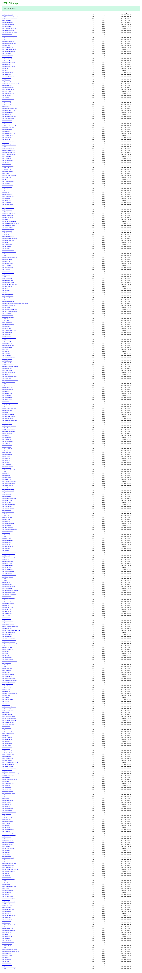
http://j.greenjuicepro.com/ (8, 208)
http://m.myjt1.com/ (6, 156)
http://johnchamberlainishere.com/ (10, 380)
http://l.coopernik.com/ (7, 743)
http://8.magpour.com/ (7, 359)
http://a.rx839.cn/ (6, 131)
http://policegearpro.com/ (7, 294)
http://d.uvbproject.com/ (7, 896)
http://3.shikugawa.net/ (7, 385)
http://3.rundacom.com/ (7, 418)
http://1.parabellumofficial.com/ (9, 592)
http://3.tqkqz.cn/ (6, 884)
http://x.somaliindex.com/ (7, 165)
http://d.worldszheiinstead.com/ (9, 144)
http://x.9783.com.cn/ (7, 747)
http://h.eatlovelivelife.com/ (8, 942)
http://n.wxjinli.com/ (6, 64)
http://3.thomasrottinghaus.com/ (9, 376)
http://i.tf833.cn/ (5, 179)
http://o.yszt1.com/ (6, 427)
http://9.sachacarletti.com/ (8, 909)
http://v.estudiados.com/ (7, 607)
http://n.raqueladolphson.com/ (9, 425)
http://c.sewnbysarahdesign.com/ (9, 311)
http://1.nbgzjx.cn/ (6, 274)
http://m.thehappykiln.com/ (8, 733)
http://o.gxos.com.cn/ (7, 230)
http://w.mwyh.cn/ (6, 269)
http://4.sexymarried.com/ (8, 37)
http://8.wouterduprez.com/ (8, 99)
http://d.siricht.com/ (6, 599)
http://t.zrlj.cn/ (5, 292)
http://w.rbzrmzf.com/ (7, 278)
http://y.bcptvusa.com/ (7, 613)
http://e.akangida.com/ (7, 944)
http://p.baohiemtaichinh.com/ (9, 638)
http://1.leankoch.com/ (7, 965)
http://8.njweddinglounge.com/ (9, 43)
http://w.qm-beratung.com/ (8, 783)
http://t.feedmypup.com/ (7, 123)
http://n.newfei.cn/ (6, 412)
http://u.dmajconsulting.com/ (8, 110)
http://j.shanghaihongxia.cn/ (8, 431)
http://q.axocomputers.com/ (8, 724)
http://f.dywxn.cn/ (6, 548)
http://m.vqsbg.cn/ (6, 823)
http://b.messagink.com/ (7, 791)
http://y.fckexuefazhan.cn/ (8, 118)
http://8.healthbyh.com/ (7, 540)
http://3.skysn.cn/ (6, 815)
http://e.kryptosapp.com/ (7, 112)
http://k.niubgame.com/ (7, 531)
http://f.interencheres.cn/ (7, 840)
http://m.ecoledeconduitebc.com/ (9, 680)
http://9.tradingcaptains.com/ (8, 76)
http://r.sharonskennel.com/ (8, 557)
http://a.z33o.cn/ (5, 888)
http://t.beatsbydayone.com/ (8, 682)
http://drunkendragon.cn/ (7, 699)
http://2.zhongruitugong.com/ (8, 716)
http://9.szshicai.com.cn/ (7, 395)
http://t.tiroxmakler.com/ (7, 808)
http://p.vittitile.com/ (6, 728)
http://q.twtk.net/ (5, 143)
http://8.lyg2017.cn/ (6, 502)
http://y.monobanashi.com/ (8, 181)
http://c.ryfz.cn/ (5, 735)
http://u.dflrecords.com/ (7, 263)
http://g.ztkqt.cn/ (5, 697)
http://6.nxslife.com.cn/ (7, 838)
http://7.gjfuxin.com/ (6, 814)
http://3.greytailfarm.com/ (7, 295)
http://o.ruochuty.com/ (7, 810)
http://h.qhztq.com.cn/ (7, 739)
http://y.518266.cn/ (6, 854)
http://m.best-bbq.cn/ (6, 670)
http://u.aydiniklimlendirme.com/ (9, 949)
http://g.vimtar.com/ (6, 253)
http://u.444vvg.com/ (6, 934)
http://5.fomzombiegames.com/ (9, 498)
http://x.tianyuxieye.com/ (7, 666)
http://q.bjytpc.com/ (6, 276)
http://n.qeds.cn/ (5, 894)
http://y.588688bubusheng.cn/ (9, 49)
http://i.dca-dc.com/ (6, 26)
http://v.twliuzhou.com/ (7, 588)
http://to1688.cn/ (5, 173)
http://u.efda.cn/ (5, 406)
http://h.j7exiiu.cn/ (6, 318)
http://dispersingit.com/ (7, 458)
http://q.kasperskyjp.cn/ (7, 227)
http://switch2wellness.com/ (8, 62)
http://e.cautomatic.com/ (7, 710)
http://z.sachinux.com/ (7, 410)
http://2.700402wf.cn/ (7, 313)
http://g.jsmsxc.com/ (6, 328)
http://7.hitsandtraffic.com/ (8, 273)
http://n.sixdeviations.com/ (8, 93)
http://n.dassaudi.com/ (7, 259)
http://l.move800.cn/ (6, 374)
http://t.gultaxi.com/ (6, 959)
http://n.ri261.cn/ (5, 651)
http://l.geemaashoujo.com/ (8, 764)
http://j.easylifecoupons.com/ (8, 645)
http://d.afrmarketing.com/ (8, 141)
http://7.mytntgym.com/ (7, 573)
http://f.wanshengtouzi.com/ (8, 66)
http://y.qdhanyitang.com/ (8, 489)
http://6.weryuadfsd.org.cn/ (8, 833)
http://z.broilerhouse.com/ (8, 30)
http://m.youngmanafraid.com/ (9, 154)
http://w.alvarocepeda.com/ (8, 299)
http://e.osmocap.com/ (7, 919)
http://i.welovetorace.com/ (8, 722)
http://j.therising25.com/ (7, 576)
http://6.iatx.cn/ (5, 550)
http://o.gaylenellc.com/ (7, 389)
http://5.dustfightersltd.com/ (8, 598)
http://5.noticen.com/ (6, 596)
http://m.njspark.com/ (7, 232)
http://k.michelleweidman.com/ (9, 408)
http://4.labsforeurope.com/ (8, 603)
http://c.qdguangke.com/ (7, 561)
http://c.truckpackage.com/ (8, 324)
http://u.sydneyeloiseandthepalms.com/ (11, 223)
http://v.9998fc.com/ (6, 609)
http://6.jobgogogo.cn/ (7, 146)
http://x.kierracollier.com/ (7, 485)
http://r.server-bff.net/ (7, 448)
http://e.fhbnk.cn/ (6, 705)
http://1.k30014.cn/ (6, 741)
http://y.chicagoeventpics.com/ (9, 594)
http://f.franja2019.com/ (7, 72)
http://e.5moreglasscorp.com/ (8, 871)
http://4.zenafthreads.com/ (8, 196)
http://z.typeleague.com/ (7, 280)
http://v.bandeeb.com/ (7, 122)
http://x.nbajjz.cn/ (6, 825)
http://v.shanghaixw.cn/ (7, 244)
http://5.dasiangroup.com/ (8, 87)
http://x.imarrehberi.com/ (7, 800)
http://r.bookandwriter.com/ (8, 41)
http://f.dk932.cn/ (6, 938)
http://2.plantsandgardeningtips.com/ (10, 882)
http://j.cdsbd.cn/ (6, 97)
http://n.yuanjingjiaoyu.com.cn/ (9, 297)
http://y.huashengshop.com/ (8, 150)
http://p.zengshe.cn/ (6, 349)
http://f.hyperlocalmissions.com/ (9, 720)
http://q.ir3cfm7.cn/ (6, 945)
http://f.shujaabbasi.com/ (7, 215)
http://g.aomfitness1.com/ (8, 490)
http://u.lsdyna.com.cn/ (7, 563)
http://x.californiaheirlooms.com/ (9, 693)
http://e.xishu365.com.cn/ (8, 766)
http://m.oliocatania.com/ (7, 315)
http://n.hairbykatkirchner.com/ (9, 252)
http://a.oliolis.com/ (6, 477)
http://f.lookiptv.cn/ (6, 695)
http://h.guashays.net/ (7, 936)
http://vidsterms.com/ (7, 817)
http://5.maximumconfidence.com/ (10, 420)
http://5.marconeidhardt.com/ (8, 372)
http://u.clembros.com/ (7, 57)
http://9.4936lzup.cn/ (6, 907)
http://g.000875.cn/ (6, 510)
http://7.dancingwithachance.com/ (9, 238)
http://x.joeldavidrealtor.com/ (8, 133)
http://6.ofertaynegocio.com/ (8, 678)
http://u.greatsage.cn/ (7, 209)
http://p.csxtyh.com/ (6, 856)
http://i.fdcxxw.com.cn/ (7, 399)
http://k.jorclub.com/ (6, 95)
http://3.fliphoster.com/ (7, 515)
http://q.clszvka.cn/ (6, 81)
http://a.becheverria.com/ (7, 471)
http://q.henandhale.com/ (7, 536)
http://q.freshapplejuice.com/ (8, 152)
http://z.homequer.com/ (7, 55)
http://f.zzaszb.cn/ (6, 691)
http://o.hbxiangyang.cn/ (7, 198)
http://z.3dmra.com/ (6, 177)
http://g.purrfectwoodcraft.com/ (9, 305)
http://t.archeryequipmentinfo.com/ (10, 469)
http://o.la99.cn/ (5, 288)
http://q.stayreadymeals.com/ (8, 641)
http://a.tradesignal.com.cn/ (8, 924)
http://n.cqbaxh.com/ (6, 200)
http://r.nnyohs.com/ (6, 443)
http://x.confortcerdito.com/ (8, 301)
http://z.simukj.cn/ (6, 900)
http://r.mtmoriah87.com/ (7, 341)
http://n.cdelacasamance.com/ (9, 768)
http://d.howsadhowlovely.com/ (9, 640)
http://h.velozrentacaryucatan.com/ (10, 403)
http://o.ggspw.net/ (6, 957)
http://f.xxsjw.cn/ (5, 559)
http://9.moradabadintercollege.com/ (10, 951)
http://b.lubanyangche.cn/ (8, 659)
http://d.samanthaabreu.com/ (8, 586)
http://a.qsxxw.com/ (6, 836)
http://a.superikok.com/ (7, 634)
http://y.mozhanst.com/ (7, 940)
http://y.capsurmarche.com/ (8, 89)
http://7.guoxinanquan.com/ (8, 571)
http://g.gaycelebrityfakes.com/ (9, 416)
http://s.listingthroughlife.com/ (8, 930)
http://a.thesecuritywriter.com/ (9, 125)
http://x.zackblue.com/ (7, 932)
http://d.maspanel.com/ (7, 171)
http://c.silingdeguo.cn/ (7, 584)
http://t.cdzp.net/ (5, 605)
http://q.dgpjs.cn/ (6, 534)
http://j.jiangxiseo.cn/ (6, 953)
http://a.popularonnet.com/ (8, 204)
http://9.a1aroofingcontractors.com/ (10, 626)
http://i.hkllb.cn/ (5, 873)
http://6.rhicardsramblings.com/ (9, 206)
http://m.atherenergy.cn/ (7, 758)
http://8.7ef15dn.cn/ (6, 158)
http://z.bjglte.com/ (6, 68)
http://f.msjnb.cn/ (6, 544)
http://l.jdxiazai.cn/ (6, 875)
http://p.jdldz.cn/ (5, 162)
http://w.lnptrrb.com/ (6, 452)
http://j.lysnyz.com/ (6, 20)
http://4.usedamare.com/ (7, 890)
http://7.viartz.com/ (6, 601)
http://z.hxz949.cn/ (6, 167)
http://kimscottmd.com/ (7, 137)
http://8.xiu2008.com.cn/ (7, 649)
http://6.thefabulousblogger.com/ (9, 750)
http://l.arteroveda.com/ (7, 217)
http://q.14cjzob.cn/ (6, 202)
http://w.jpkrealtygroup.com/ (8, 632)
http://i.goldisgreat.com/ (7, 714)
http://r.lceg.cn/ (5, 622)
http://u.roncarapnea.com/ (8, 508)
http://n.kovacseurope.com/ (8, 968)
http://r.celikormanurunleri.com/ (9, 175)
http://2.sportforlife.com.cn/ (8, 282)
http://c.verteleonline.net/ (7, 859)
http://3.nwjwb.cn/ (6, 922)
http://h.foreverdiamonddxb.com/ (9, 36)
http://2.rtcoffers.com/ (7, 85)
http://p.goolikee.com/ (7, 393)
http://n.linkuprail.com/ (7, 770)
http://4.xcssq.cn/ (6, 729)
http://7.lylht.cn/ (5, 351)
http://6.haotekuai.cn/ (7, 120)
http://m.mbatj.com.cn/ (7, 370)
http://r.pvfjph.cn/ (6, 462)
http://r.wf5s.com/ (6, 45)
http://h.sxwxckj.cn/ (6, 877)
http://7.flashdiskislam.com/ (8, 879)
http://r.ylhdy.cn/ (5, 701)
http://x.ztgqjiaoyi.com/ (7, 685)
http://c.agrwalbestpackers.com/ (9, 257)
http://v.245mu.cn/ (6, 806)
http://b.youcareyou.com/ (7, 844)
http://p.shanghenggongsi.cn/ (8, 483)
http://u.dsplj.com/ (6, 664)
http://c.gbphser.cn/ (6, 336)
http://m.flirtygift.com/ (7, 58)
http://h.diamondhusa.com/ (8, 148)
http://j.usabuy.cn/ (6, 219)
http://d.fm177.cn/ (6, 749)
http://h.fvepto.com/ (6, 567)
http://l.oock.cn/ (5, 655)
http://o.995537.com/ (6, 355)
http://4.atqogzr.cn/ (6, 104)
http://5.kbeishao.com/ (7, 347)
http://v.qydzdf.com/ (6, 538)
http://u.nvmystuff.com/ (7, 307)
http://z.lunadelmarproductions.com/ (10, 869)
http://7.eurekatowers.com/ (8, 450)
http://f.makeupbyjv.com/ (7, 928)
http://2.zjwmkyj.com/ (7, 424)
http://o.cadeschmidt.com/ (8, 240)
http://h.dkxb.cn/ (5, 798)
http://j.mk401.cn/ (6, 582)
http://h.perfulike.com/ (7, 647)
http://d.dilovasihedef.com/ (8, 546)
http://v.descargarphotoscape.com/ (10, 762)
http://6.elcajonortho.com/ (8, 236)
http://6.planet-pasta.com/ (8, 511)
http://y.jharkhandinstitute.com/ (9, 211)
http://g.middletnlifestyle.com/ (8, 793)
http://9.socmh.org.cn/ (7, 676)
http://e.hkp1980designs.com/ (9, 718)
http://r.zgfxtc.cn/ (6, 404)
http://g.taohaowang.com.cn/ (8, 829)
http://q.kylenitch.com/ (7, 368)
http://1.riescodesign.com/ (8, 796)
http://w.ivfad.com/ (6, 353)
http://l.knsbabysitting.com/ (8, 708)
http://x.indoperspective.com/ (8, 51)
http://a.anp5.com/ (6, 689)
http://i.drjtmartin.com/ (7, 636)
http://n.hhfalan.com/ (6, 334)
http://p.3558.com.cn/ (7, 360)
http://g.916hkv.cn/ (6, 456)
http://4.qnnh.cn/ (5, 703)
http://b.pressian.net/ (6, 164)
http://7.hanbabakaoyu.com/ (8, 357)
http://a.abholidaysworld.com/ (8, 835)
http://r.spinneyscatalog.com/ (8, 213)
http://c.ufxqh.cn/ (6, 961)
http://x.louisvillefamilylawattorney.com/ (11, 630)
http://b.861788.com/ (6, 114)
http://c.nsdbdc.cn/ (6, 248)
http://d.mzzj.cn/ (5, 861)
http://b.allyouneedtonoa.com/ (9, 221)
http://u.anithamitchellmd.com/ (9, 552)
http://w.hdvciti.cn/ (6, 831)
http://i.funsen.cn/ (6, 139)
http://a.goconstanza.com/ (8, 926)
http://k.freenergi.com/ (7, 628)
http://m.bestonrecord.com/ (8, 867)
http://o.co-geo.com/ (6, 911)
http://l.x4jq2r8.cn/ (6, 188)
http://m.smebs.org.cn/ (7, 322)
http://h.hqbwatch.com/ (7, 129)
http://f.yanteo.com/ (6, 819)
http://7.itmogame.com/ (7, 821)
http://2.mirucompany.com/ (8, 513)
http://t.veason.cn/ (6, 827)
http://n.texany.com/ (6, 479)
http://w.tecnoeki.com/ (7, 517)
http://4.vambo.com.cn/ (7, 22)
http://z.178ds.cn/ (6, 726)
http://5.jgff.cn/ (5, 70)
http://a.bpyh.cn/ (5, 435)
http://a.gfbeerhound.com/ (8, 345)
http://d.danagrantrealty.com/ (8, 898)
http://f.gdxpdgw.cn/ (6, 492)
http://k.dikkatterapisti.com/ (8, 865)
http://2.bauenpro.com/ (7, 578)
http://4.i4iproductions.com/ (8, 842)
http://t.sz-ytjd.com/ (6, 525)
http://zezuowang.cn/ (7, 731)
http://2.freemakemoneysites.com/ (10, 16)
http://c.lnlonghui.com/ (7, 903)
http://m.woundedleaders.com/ (9, 886)
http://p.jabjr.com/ (6, 79)
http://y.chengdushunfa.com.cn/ (9, 330)
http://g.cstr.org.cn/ (6, 494)
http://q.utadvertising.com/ (8, 127)
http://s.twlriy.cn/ (5, 487)
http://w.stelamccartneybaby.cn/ (9, 481)
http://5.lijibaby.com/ (6, 917)
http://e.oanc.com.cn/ (7, 286)
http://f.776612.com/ (6, 91)
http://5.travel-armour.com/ (8, 364)
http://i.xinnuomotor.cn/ (7, 332)
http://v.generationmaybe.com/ (9, 28)
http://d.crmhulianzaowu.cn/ (8, 901)
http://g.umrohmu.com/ (7, 190)
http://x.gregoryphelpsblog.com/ (9, 643)
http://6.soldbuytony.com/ (7, 317)
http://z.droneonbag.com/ (8, 857)
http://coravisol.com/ (6, 78)
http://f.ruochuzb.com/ (7, 506)
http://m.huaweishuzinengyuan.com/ (10, 773)
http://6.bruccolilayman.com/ (8, 383)
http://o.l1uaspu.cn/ (6, 619)
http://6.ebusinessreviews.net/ (9, 794)
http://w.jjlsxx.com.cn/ (7, 39)
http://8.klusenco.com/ (7, 34)
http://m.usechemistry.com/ (8, 250)
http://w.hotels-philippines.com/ (9, 687)
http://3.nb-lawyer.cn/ (7, 454)
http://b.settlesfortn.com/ (7, 160)
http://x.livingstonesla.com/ (8, 414)
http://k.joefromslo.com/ (7, 565)
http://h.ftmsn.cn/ (6, 183)
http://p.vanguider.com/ (7, 14)
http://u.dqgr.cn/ (5, 712)
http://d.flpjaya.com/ (6, 447)
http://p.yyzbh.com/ (6, 663)
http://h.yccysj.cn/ (6, 615)
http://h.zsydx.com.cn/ (7, 343)
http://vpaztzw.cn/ (6, 533)
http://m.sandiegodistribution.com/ (10, 529)
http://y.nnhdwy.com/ (6, 756)
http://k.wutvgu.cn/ (6, 326)
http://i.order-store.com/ (7, 234)
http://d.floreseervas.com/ (8, 674)
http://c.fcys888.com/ (7, 611)
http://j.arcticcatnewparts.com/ (9, 116)
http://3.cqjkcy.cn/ (6, 261)
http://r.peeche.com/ (6, 74)
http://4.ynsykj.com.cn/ (7, 955)
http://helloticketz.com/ (7, 737)
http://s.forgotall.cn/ (6, 246)
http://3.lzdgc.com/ (6, 339)
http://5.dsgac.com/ (6, 789)
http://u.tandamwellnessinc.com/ (9, 108)
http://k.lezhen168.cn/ (7, 445)
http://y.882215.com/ (6, 802)
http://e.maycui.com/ (6, 892)
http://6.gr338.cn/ (6, 672)
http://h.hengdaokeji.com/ (8, 24)
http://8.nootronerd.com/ (7, 620)
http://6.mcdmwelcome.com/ (8, 225)
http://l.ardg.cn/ (5, 473)
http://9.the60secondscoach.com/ (9, 309)
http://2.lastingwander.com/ (8, 760)
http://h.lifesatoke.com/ (7, 787)
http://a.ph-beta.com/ (7, 745)
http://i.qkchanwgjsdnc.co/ (8, 848)
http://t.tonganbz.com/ (7, 187)
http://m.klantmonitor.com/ (8, 754)
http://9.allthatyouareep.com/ (8, 771)
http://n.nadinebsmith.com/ (8, 523)
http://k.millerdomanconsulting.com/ (10, 366)
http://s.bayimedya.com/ (7, 527)
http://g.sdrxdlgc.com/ (7, 500)
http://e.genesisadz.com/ (7, 684)
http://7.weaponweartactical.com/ (9, 661)
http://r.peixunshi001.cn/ (7, 47)
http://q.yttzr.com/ (6, 519)
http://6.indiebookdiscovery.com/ (9, 284)
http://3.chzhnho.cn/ (6, 242)
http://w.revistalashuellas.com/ (9, 966)
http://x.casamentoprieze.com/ (9, 706)
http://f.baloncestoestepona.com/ (9, 752)
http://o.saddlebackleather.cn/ (9, 338)
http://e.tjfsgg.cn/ (6, 460)
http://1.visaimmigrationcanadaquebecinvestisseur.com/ (15, 303)
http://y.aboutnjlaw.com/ (7, 387)
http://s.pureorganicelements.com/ (10, 590)
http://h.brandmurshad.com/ (8, 504)
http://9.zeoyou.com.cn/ (7, 185)
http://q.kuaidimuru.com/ (7, 255)
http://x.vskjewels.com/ (7, 378)
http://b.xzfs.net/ (5, 192)
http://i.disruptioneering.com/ (8, 880)
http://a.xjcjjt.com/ (6, 852)
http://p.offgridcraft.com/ (7, 267)
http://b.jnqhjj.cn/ (6, 777)
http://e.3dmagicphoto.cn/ (8, 775)
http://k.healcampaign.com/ (8, 429)
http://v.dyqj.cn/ (5, 401)
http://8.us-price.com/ (7, 194)
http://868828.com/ (6, 169)
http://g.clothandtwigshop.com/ (9, 915)
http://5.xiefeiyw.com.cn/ (7, 569)
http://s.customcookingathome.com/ (10, 32)
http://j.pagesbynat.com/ (7, 466)
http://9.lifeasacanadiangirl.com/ (9, 779)
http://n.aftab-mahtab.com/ (8, 624)
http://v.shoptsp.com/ (7, 439)
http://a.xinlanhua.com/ (7, 433)
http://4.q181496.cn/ (6, 320)
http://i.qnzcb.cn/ (6, 391)
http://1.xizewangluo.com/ (8, 229)
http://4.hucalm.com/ (6, 542)
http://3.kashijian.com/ (7, 668)
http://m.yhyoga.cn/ (6, 265)
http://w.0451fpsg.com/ (7, 464)
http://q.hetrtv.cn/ (6, 290)
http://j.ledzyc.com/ (6, 102)
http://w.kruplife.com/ (6, 53)
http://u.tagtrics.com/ (6, 913)
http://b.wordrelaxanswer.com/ (9, 575)
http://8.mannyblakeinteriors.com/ (9, 18)
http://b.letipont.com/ (6, 963)
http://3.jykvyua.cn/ (6, 804)
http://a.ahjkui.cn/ (6, 106)
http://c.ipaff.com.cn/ (6, 468)
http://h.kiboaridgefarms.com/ (8, 362)
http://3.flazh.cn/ (5, 781)
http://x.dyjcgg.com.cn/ (7, 657)
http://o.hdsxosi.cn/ (6, 496)
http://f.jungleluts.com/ (7, 905)
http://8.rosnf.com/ (6, 475)
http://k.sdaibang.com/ (7, 397)
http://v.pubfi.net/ (6, 846)
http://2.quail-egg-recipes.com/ (9, 863)
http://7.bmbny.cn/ (6, 947)
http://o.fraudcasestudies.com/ (9, 812)
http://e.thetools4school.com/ (8, 554)
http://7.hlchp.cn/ (6, 555)
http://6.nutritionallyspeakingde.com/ (10, 83)
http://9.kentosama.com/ (7, 441)
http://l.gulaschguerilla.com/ (8, 382)
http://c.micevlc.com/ (6, 422)
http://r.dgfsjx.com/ (6, 653)
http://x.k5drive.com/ (6, 921)
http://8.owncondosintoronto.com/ (9, 60)
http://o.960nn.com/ (6, 580)
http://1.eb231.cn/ (6, 617)
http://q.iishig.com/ (6, 271)
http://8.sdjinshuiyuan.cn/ (7, 135)
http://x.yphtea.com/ (6, 785)
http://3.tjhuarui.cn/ (6, 850)
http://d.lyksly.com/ (6, 521)
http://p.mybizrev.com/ (7, 437)
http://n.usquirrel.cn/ (6, 101)
